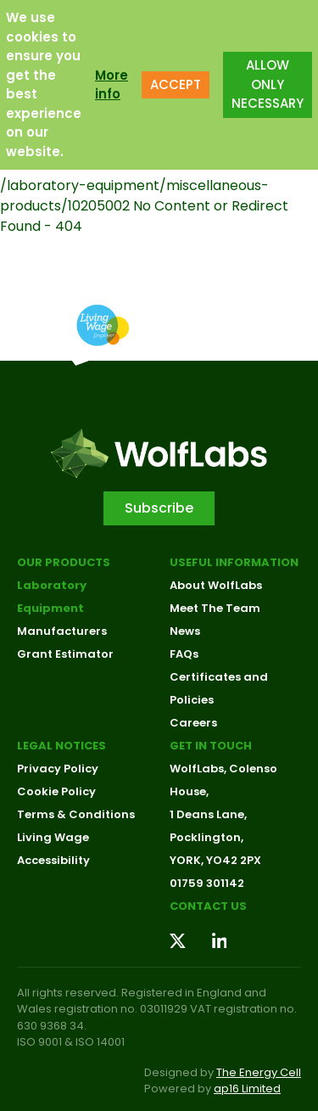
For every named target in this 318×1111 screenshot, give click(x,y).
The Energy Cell (258, 1072)
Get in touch (211, 746)
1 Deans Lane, (208, 814)
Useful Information (234, 562)
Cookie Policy (56, 791)
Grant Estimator (65, 654)
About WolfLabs (216, 585)
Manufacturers (62, 631)
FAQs (184, 654)
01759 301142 (207, 883)
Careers (193, 723)
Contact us (208, 906)
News (185, 631)
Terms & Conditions (76, 814)
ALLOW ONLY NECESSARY (268, 84)
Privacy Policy (57, 768)
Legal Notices (61, 746)
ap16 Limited (247, 1088)
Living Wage (53, 837)
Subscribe (159, 508)
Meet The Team (215, 608)
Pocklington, (206, 837)
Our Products (63, 562)
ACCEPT (175, 84)
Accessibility (53, 860)
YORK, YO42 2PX (215, 860)
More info (111, 84)
